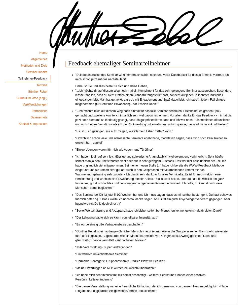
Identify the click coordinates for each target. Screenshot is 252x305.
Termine (42, 85)
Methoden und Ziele (34, 65)
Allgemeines (39, 59)
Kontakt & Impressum (33, 124)
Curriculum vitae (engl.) (31, 98)
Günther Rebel (37, 91)
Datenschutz (39, 117)
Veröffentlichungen (35, 104)
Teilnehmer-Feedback (32, 78)
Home (43, 53)
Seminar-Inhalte (36, 72)
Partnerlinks (39, 111)
